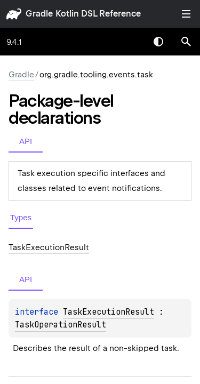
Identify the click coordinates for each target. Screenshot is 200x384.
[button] (186, 41)
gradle (39, 14)
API (25, 141)
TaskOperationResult (60, 324)
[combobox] (131, 41)
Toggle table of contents (186, 14)
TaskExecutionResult (108, 312)
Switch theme (158, 41)
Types (20, 217)
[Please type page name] (186, 41)
